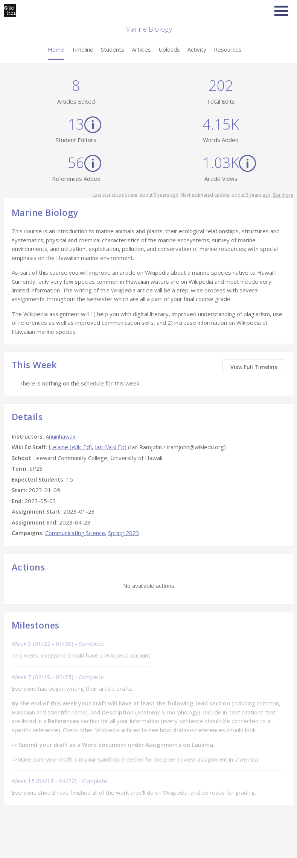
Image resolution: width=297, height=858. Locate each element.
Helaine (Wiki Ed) (70, 447)
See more (283, 195)
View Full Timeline (253, 366)
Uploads (169, 49)
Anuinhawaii (60, 436)
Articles (141, 49)
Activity (196, 49)
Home (56, 49)
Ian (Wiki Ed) (110, 447)
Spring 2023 (123, 533)
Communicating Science (75, 533)
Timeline (82, 49)
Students (112, 49)
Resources (228, 49)
